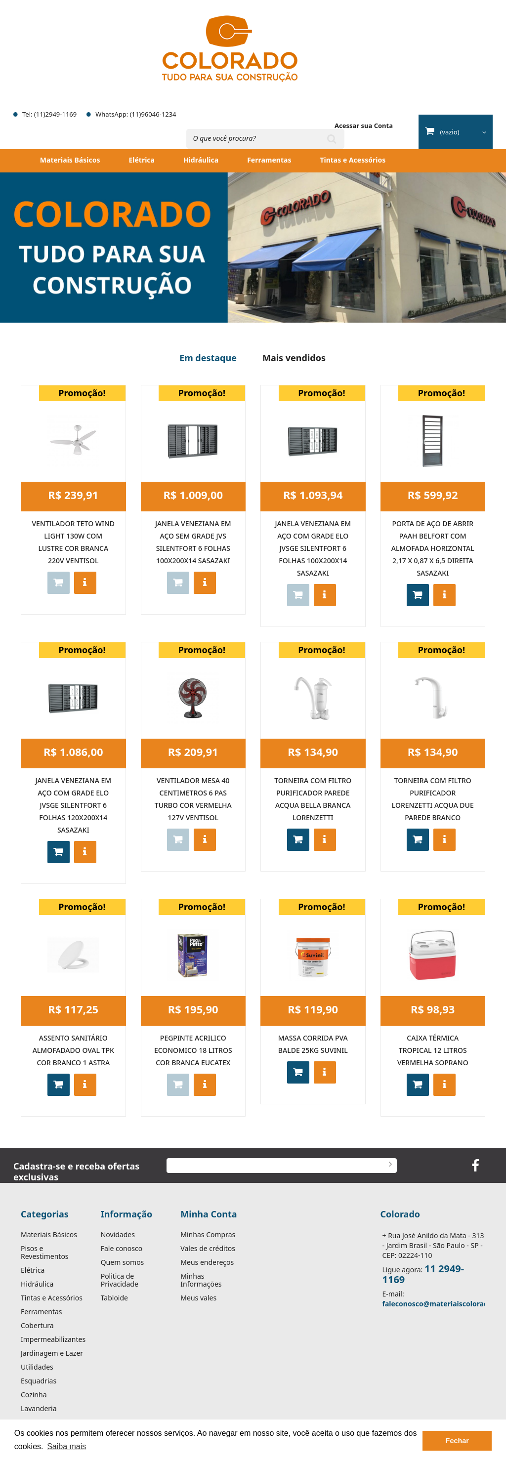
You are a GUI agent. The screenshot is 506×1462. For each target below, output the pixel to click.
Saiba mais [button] (66, 1446)
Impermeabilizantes (53, 1339)
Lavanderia (39, 1409)
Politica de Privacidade (119, 1280)
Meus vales (198, 1298)
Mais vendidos (294, 358)
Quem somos (122, 1262)
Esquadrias (38, 1381)
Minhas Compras (207, 1235)
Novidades (118, 1235)
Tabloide (114, 1298)
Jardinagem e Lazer (52, 1353)
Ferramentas (269, 160)
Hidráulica (200, 160)
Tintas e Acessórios (352, 160)
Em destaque (208, 358)
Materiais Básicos (70, 160)
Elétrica (141, 160)
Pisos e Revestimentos (45, 1252)
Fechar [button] (457, 1441)
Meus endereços (207, 1262)
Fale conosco (121, 1249)
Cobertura (37, 1326)
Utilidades (37, 1367)
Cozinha (34, 1395)
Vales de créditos (207, 1249)
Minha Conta (208, 1214)
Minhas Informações (200, 1280)
